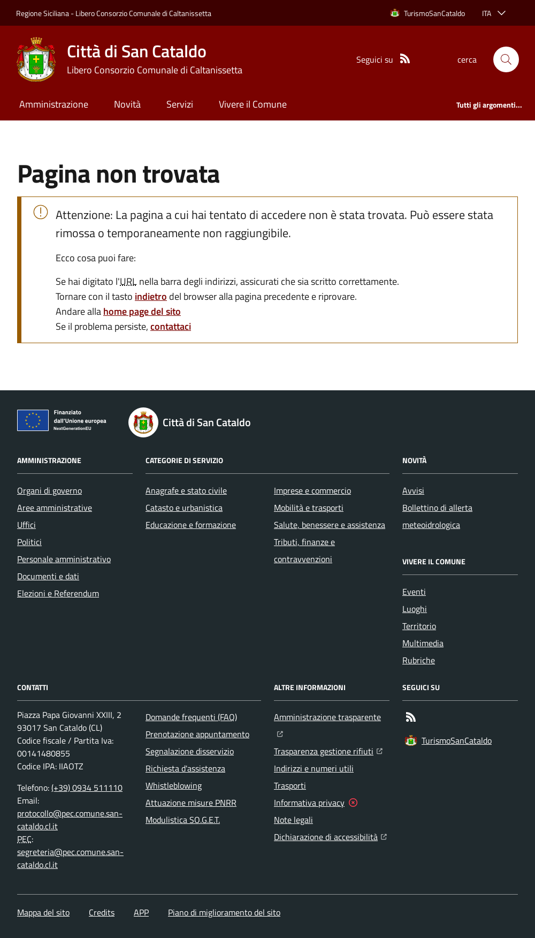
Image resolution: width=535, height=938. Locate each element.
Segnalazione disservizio (190, 751)
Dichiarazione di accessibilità (330, 835)
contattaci (170, 326)
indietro (151, 296)
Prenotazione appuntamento (197, 734)
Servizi (179, 104)
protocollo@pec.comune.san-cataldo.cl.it (70, 820)
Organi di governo (49, 490)
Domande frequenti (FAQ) (191, 716)
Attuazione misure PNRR (191, 802)
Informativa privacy (309, 802)
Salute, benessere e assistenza (329, 524)
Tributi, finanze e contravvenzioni (304, 550)
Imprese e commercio (312, 490)
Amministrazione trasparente (331, 715)
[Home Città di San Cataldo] (129, 59)
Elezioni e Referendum (58, 593)
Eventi (414, 591)
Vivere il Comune (253, 104)
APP (141, 912)
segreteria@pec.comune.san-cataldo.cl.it (70, 858)
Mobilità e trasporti (308, 507)
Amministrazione (53, 104)
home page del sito (142, 311)
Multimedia (423, 643)
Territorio (419, 625)
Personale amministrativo (64, 559)
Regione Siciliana (42, 13)
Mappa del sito (43, 912)
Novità (127, 104)
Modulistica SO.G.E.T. (183, 819)
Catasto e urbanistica (184, 507)
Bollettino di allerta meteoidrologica (437, 516)
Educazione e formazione (191, 524)
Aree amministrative (54, 507)
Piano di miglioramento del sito (224, 912)
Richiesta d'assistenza (185, 768)
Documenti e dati (48, 576)
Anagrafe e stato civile (186, 490)
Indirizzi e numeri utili (314, 768)
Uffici (26, 524)
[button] (506, 59)
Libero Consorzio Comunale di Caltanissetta (143, 13)
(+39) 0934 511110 (87, 787)
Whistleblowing (174, 785)
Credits (101, 912)
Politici (29, 541)
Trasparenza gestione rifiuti (328, 750)
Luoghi (414, 608)
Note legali (293, 819)
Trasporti (290, 785)
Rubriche (418, 660)
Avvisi (413, 490)
